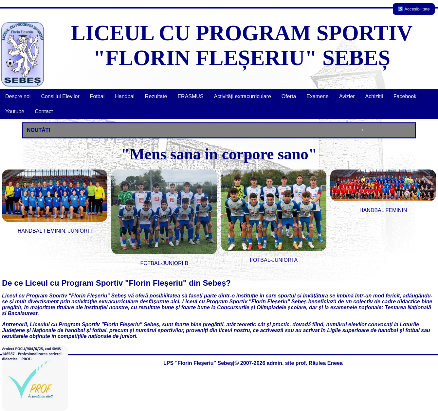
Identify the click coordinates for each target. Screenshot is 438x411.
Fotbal (97, 96)
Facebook (404, 96)
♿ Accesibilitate (414, 9)
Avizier (347, 96)
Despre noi (17, 96)
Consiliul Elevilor (60, 96)
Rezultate (156, 96)
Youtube (14, 111)
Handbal (125, 96)
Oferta (289, 96)
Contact (44, 111)
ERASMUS (190, 96)
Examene (317, 96)
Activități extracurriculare (242, 96)
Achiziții (374, 96)
